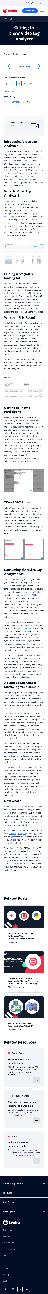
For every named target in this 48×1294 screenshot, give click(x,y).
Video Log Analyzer (12, 201)
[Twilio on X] (12, 1289)
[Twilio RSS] (31, 83)
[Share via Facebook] (6, 83)
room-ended (28, 628)
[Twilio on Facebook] (5, 1289)
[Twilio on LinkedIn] (20, 1289)
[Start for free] (30, 10)
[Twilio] (10, 10)
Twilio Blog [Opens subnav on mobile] (7, 19)
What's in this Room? (20, 317)
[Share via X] (12, 83)
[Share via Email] (25, 83)
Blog (5, 54)
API (35, 834)
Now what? (12, 801)
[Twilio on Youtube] (27, 1289)
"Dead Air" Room (17, 502)
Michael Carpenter (12, 102)
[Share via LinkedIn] (19, 83)
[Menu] (42, 11)
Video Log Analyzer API (24, 595)
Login (42, 3)
